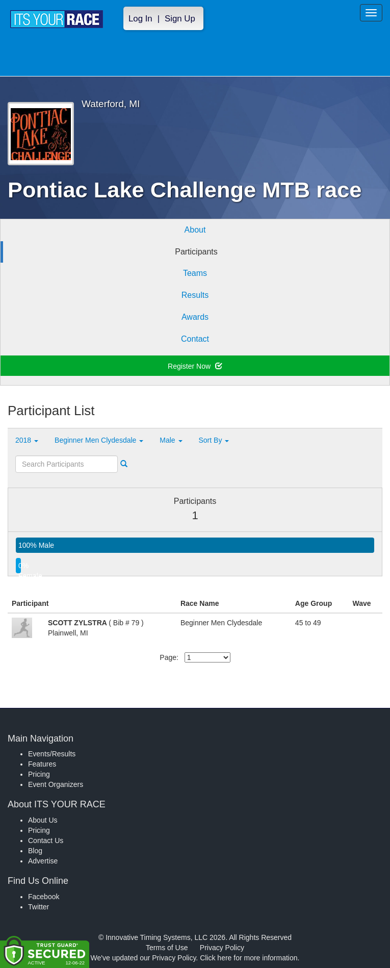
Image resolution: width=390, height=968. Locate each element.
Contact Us (45, 840)
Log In (140, 18)
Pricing (39, 774)
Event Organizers (55, 784)
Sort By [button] (214, 440)
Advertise (43, 861)
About (195, 229)
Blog (35, 851)
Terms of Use (167, 948)
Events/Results (51, 754)
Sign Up (180, 18)
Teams (195, 273)
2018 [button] (26, 440)
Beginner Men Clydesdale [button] (99, 440)
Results (195, 295)
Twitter (38, 907)
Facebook (43, 897)
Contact (195, 339)
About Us (43, 820)
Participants (196, 251)
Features (42, 764)
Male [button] (171, 440)
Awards (195, 317)
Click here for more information (248, 958)
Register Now (195, 366)
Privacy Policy (222, 948)
